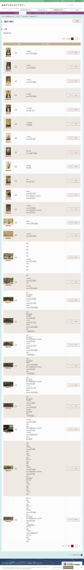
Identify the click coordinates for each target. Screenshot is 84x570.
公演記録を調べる (42, 10)
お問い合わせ (78, 1)
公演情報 (76, 21)
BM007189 (8, 347)
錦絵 (17, 13)
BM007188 (8, 324)
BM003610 (8, 85)
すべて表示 (67, 38)
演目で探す (25, 16)
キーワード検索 (74, 10)
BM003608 (8, 56)
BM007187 (8, 302)
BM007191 (8, 387)
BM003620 (8, 225)
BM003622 (8, 260)
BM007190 (8, 368)
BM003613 (8, 127)
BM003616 (8, 170)
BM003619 (8, 213)
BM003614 (8, 142)
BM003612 (8, 113)
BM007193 (8, 432)
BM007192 (8, 408)
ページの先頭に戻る (74, 555)
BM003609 (8, 70)
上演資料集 (46, 13)
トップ (10, 10)
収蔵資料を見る (58, 10)
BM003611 (8, 99)
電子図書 (52, 13)
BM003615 (8, 156)
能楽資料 (29, 13)
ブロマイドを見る (73, 52)
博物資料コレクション (62, 13)
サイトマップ (68, 1)
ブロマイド (23, 13)
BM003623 (8, 285)
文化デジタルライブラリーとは (53, 1)
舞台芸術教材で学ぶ (26, 10)
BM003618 (8, 199)
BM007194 (8, 470)
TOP (3, 16)
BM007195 (8, 521)
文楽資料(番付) (37, 13)
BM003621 (8, 238)
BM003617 (8, 184)
